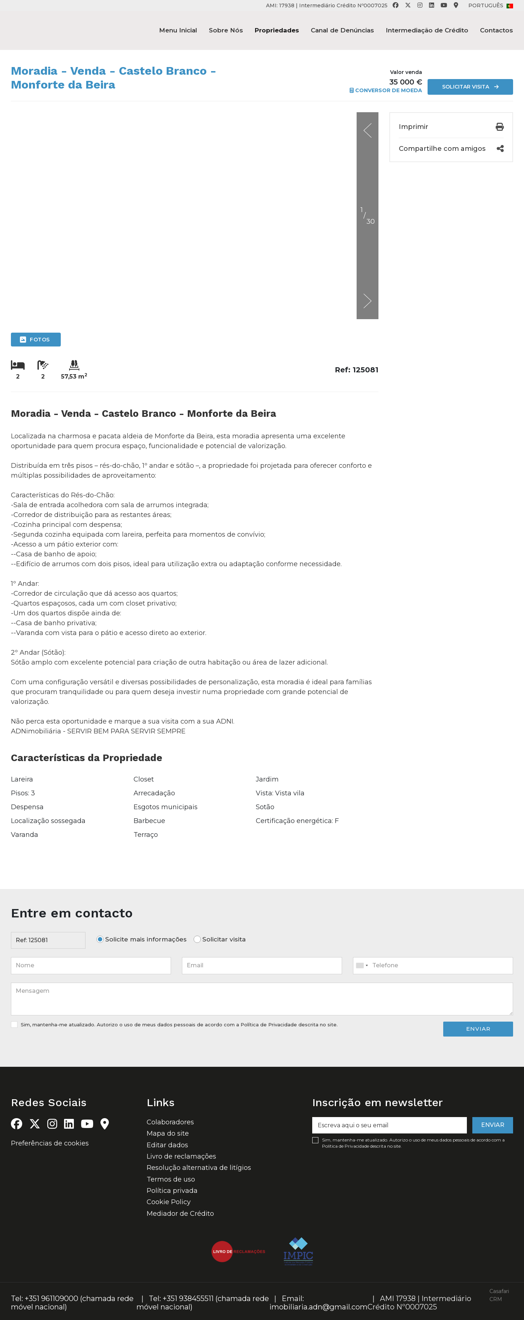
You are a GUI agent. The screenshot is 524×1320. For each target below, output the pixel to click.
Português (490, 5)
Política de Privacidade (269, 1024)
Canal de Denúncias (342, 30)
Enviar (478, 1028)
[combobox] (433, 965)
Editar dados (167, 1145)
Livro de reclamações (181, 1156)
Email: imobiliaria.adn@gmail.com (318, 1302)
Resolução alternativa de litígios (199, 1168)
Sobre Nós (226, 30)
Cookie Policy (169, 1202)
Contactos (496, 30)
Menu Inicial (178, 30)
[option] (194, 112)
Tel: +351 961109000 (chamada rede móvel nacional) (72, 1302)
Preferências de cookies (50, 1143)
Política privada (172, 1191)
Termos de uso (171, 1179)
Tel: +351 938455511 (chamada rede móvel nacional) (202, 1302)
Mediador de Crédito (180, 1214)
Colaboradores (170, 1122)
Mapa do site (168, 1133)
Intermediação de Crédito (427, 30)
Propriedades (277, 30)
